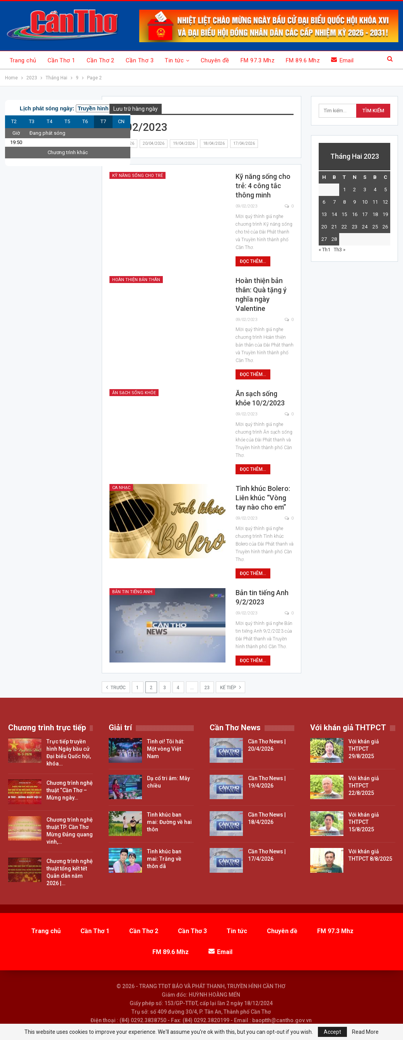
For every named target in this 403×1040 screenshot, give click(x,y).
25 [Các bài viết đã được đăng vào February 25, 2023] (375, 227)
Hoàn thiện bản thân (136, 279)
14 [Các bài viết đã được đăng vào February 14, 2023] (334, 214)
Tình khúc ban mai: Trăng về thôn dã (164, 858)
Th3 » (339, 249)
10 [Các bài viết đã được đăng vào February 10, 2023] (364, 202)
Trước (116, 687)
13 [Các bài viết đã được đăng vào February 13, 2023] (324, 214)
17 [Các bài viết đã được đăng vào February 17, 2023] (364, 214)
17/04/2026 (244, 143)
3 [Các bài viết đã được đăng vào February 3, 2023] (365, 189)
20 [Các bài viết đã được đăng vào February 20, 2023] (324, 227)
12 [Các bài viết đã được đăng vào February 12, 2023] (385, 202)
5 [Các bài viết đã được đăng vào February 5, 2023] (385, 189)
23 (207, 687)
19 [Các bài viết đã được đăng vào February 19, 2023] (385, 214)
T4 (49, 121)
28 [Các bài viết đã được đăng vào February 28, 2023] (334, 239)
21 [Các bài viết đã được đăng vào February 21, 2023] (334, 227)
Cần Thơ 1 (61, 60)
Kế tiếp (230, 687)
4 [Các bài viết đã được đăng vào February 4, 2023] (375, 189)
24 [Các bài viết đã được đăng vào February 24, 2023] (364, 227)
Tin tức (174, 60)
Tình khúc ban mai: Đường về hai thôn (169, 822)
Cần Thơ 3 (140, 60)
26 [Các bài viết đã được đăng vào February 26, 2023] (385, 227)
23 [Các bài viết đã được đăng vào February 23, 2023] (354, 227)
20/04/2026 (153, 143)
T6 (85, 121)
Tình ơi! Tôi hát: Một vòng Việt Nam (165, 748)
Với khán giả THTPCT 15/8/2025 (363, 822)
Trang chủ (23, 60)
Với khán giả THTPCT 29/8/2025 (363, 748)
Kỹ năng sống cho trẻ (137, 175)
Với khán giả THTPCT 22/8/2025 (363, 785)
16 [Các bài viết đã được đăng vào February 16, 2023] (354, 214)
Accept (332, 1032)
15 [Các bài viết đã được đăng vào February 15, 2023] (344, 214)
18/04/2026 (214, 143)
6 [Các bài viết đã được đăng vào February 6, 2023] (324, 202)
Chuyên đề (215, 60)
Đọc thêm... (253, 261)
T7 (103, 121)
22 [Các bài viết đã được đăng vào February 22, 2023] (344, 227)
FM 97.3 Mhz (258, 60)
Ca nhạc (121, 487)
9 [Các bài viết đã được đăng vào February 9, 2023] (354, 202)
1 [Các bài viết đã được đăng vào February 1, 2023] (344, 189)
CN (121, 121)
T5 (67, 121)
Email (342, 60)
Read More (365, 1032)
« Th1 (324, 249)
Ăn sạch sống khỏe (134, 392)
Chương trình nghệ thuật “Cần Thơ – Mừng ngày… (69, 790)
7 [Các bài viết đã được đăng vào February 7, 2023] (334, 202)
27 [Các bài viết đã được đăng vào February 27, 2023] (324, 239)
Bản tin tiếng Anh (132, 591)
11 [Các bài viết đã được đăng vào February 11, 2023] (375, 202)
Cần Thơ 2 (100, 60)
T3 (31, 121)
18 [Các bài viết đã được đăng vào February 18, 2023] (375, 214)
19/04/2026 (184, 143)
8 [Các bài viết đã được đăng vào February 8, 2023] (344, 202)
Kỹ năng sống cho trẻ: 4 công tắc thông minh (263, 185)
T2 (14, 121)
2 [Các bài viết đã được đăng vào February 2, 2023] (354, 189)
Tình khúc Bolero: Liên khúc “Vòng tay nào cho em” (263, 497)
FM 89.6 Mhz (303, 60)
